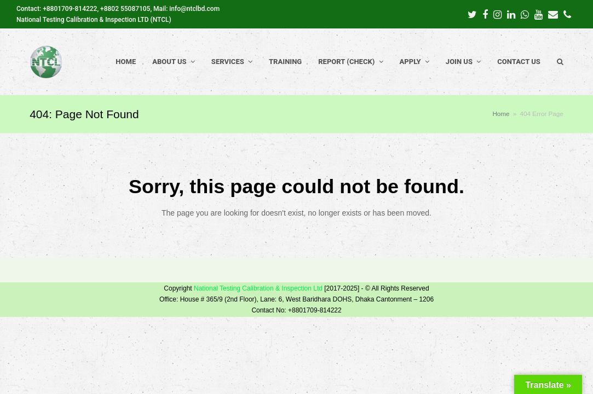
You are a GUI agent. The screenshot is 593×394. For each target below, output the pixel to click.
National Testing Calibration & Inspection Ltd (258, 288)
